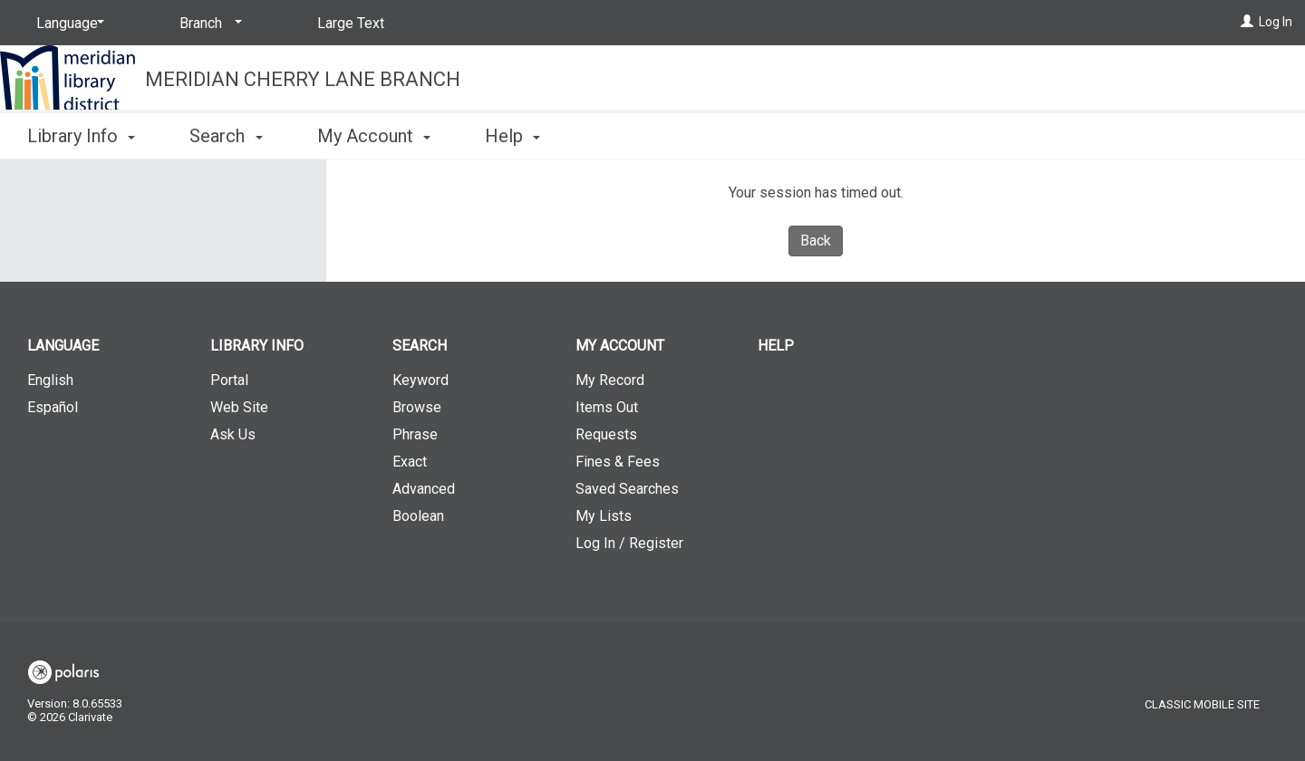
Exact (409, 461)
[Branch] (207, 23)
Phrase (415, 434)
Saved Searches (627, 488)
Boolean (418, 516)
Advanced (423, 488)
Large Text (350, 23)
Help (776, 345)
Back (815, 240)
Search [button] (225, 136)
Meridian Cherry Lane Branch (302, 79)
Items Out (606, 407)
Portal (229, 380)
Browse (416, 407)
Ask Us (233, 434)
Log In (1275, 21)
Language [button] (63, 345)
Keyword (420, 380)
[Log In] (1247, 21)
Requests (606, 434)
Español (52, 407)
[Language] (67, 23)
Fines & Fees (617, 461)
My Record (609, 380)
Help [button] (512, 136)
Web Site (239, 407)
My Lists (603, 516)
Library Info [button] (81, 136)
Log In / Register (629, 543)
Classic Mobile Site (1202, 704)
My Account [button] (373, 136)
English (50, 380)
